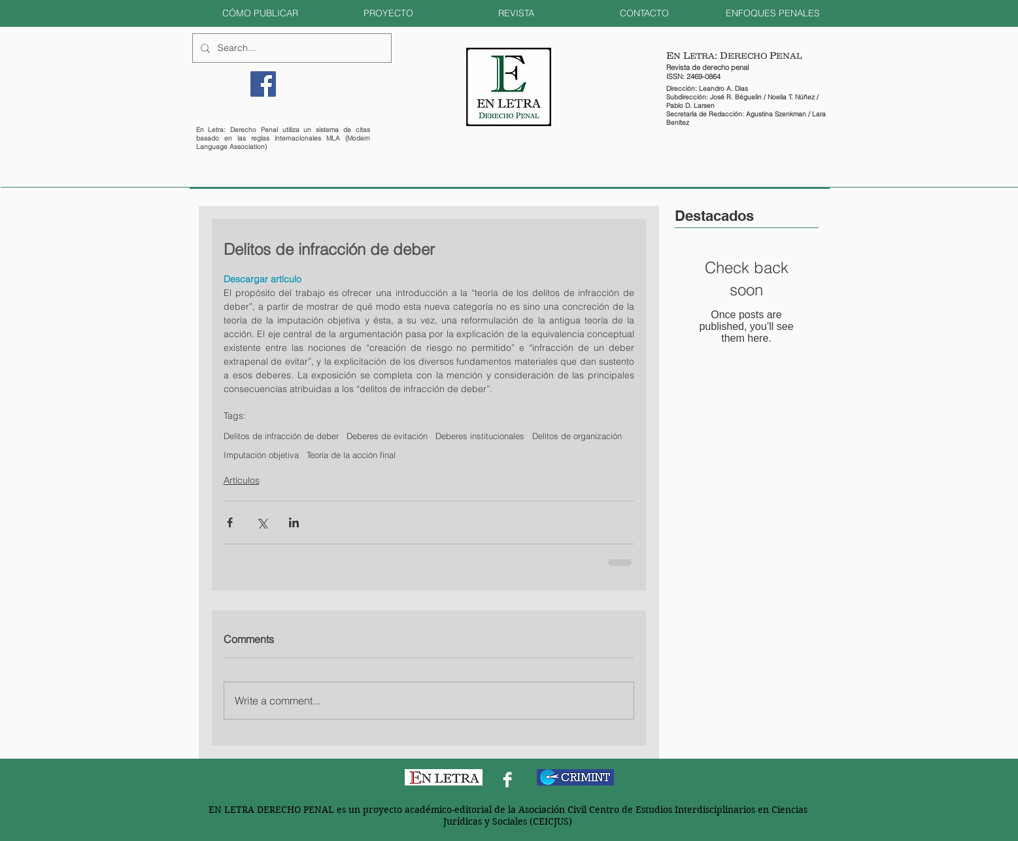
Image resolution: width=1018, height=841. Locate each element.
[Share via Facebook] (230, 522)
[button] (260, 13)
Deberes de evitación (387, 436)
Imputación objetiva (261, 455)
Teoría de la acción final (351, 455)
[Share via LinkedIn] (294, 522)
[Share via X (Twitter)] (262, 522)
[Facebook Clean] (507, 779)
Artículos (242, 480)
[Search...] (291, 48)
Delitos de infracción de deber (281, 436)
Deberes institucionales (479, 436)
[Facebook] (263, 84)
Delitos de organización (577, 436)
